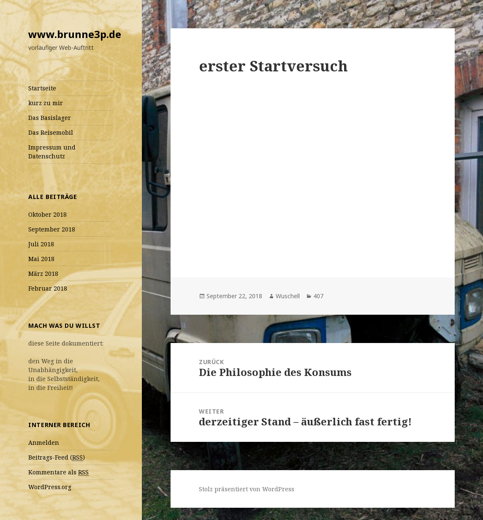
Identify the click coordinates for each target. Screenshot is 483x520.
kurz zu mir (45, 103)
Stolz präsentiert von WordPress (246, 489)
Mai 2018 (41, 259)
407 (318, 296)
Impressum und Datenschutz (52, 151)
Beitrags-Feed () (56, 457)
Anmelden (43, 442)
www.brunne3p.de (74, 34)
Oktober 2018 (47, 214)
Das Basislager (49, 118)
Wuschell (288, 296)
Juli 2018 (41, 244)
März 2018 (43, 274)
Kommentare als (58, 472)
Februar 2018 (47, 288)
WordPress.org (49, 487)
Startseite (42, 88)
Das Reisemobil (50, 132)
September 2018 (51, 229)
